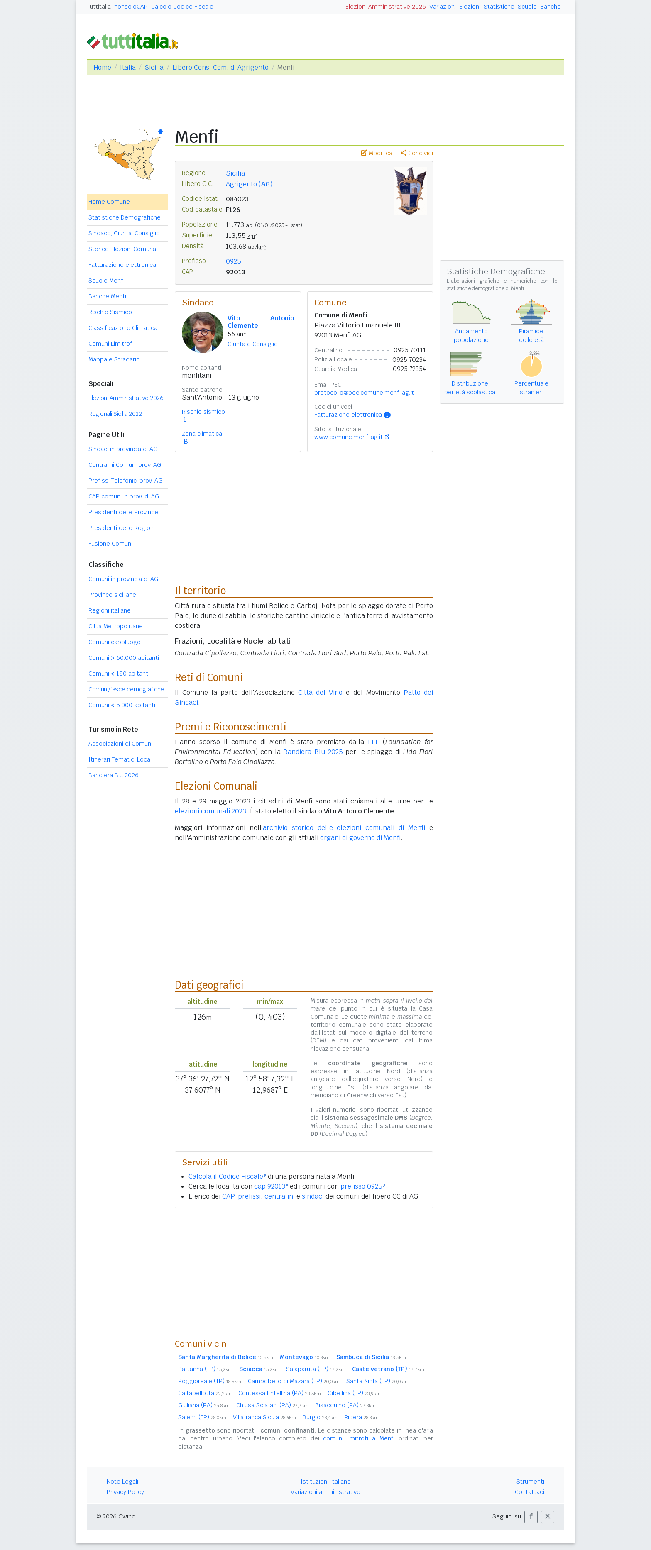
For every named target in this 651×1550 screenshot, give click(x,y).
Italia (128, 67)
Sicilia (154, 67)
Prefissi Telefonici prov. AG (125, 480)
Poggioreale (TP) (209, 1381)
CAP (228, 1196)
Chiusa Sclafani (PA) (272, 1405)
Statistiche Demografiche (124, 217)
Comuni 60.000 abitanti (123, 657)
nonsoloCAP (131, 6)
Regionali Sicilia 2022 (115, 413)
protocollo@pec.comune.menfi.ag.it (364, 392)
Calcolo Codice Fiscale (182, 6)
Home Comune (109, 201)
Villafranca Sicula (264, 1417)
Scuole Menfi (106, 280)
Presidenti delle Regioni (121, 528)
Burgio (320, 1417)
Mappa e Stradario (114, 359)
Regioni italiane (109, 610)
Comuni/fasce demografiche (126, 689)
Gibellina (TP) (354, 1393)
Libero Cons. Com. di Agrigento (220, 67)
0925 (233, 261)
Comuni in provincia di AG (123, 579)
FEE (373, 741)
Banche (550, 6)
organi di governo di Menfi (360, 837)
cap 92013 (271, 1186)
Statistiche (499, 6)
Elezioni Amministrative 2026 (385, 6)
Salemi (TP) (202, 1417)
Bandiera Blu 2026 (113, 775)
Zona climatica (202, 433)
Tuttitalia (99, 6)
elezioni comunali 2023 (210, 811)
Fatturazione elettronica (122, 265)
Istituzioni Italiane (326, 1481)
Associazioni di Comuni (120, 743)
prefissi (249, 1196)
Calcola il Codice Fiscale (227, 1176)
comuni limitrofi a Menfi (359, 1438)
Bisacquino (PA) (345, 1405)
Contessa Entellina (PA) (279, 1393)
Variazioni (442, 6)
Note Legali (122, 1481)
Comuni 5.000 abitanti (121, 705)
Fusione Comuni (110, 543)
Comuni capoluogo (114, 642)
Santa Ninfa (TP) (377, 1381)
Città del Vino (320, 692)
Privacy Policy (125, 1492)
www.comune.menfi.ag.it (348, 437)
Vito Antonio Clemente (261, 322)
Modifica (376, 153)
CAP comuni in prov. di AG (123, 496)
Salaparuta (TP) (315, 1369)
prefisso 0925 (362, 1186)
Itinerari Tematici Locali (120, 759)
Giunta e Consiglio (253, 344)
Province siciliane (112, 594)
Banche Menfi (107, 296)
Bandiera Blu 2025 (313, 751)
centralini (279, 1196)
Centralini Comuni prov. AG (124, 465)
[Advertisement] (304, 1273)
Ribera (361, 1417)
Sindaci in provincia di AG (122, 449)
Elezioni (469, 6)
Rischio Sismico (110, 312)
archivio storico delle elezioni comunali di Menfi (344, 827)
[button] (531, 1517)
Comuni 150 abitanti (118, 673)
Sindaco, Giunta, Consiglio (124, 233)
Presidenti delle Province (123, 512)
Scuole (527, 6)
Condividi (417, 153)
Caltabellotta (205, 1393)
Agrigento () (249, 184)
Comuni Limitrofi (111, 343)
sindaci (313, 1196)
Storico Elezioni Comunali (123, 249)
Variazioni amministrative (325, 1492)
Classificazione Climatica (122, 328)
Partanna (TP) (205, 1369)
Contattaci (529, 1492)
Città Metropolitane (115, 626)
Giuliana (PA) (204, 1405)
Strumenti (530, 1481)
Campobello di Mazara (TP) (294, 1381)
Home (102, 67)
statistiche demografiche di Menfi (485, 288)
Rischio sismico (203, 411)
